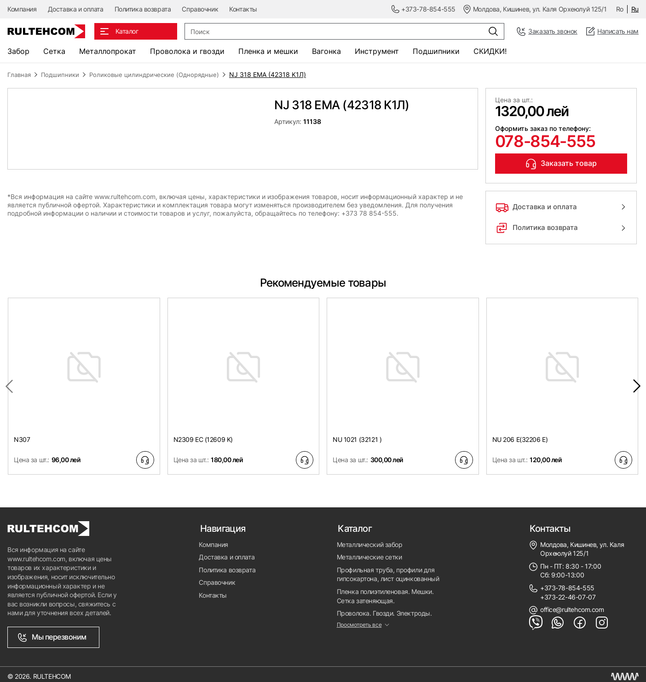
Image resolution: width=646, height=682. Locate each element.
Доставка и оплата (76, 9)
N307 (22, 434)
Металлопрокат (107, 51)
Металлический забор (370, 538)
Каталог (354, 523)
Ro (619, 9)
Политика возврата (143, 9)
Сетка (54, 51)
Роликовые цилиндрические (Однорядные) (161, 74)
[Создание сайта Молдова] (625, 672)
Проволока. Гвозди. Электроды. (384, 607)
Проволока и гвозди (187, 51)
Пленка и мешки (268, 51)
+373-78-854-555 (567, 582)
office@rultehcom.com (572, 603)
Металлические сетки (369, 551)
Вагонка (326, 51)
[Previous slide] (9, 381)
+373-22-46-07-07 (567, 590)
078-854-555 (540, 140)
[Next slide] (637, 381)
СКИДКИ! (490, 51)
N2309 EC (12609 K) (203, 434)
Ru (635, 9)
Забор (18, 51)
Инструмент (377, 51)
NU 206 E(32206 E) (520, 434)
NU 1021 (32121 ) (357, 434)
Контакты (243, 9)
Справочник (200, 9)
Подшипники (436, 51)
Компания (22, 9)
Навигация (221, 523)
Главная (20, 74)
